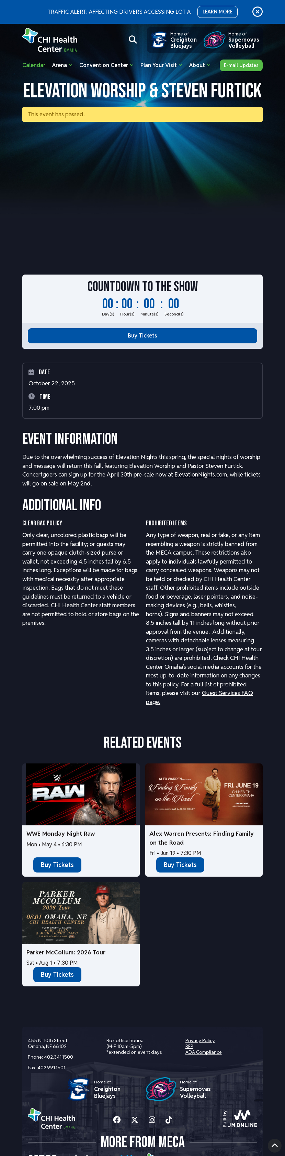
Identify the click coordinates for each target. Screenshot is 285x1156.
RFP (189, 1046)
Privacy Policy (200, 1040)
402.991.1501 (51, 1067)
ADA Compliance (203, 1052)
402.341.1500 (58, 1057)
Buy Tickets (142, 335)
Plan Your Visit (158, 65)
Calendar (33, 65)
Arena (59, 65)
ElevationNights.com (200, 474)
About (197, 65)
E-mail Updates (241, 65)
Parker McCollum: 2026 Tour (65, 952)
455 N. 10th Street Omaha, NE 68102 (47, 1043)
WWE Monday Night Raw (60, 833)
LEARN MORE (217, 12)
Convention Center (103, 65)
